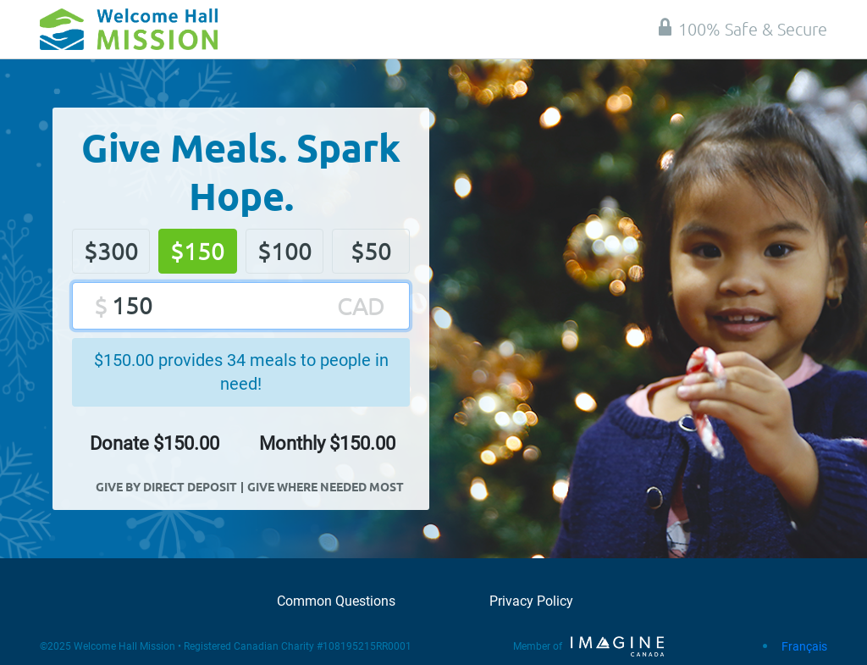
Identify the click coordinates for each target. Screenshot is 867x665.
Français (804, 646)
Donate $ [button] (154, 443)
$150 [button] (197, 251)
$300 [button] (111, 251)
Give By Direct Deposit (166, 486)
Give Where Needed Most (325, 486)
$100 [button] (284, 251)
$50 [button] (371, 251)
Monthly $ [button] (327, 443)
